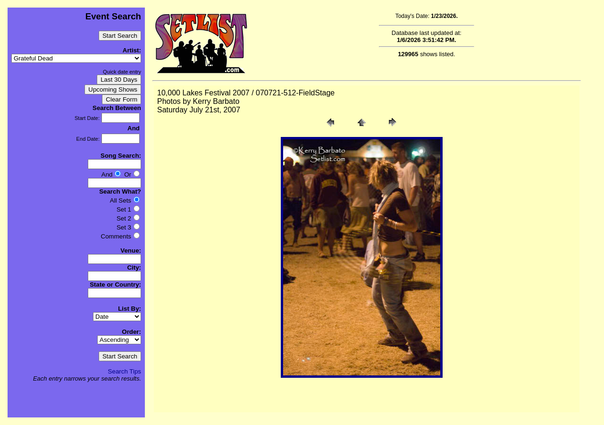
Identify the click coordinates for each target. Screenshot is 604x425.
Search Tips (124, 371)
